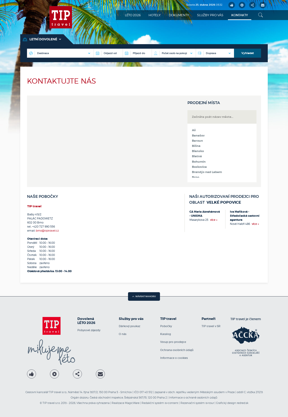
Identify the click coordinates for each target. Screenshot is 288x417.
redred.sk (242, 403)
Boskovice (199, 167)
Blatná (197, 156)
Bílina (196, 146)
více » (213, 219)
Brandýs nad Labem (207, 172)
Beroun (197, 141)
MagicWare (132, 403)
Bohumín (199, 162)
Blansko (198, 151)
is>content (171, 403)
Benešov (198, 135)
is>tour (209, 403)
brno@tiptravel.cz (47, 230)
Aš (194, 130)
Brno (195, 177)
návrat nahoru (144, 296)
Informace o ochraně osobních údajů (193, 397)
